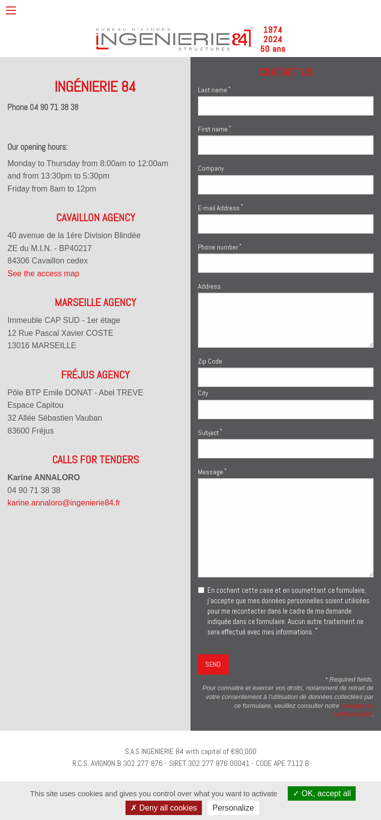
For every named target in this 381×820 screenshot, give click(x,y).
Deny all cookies (163, 808)
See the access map (43, 273)
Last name (214, 89)
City (203, 392)
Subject (210, 432)
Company (211, 168)
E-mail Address (220, 207)
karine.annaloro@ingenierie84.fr (64, 503)
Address (209, 286)
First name (214, 128)
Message (212, 471)
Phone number (220, 247)
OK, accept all (322, 793)
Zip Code (210, 361)
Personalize (233, 808)
